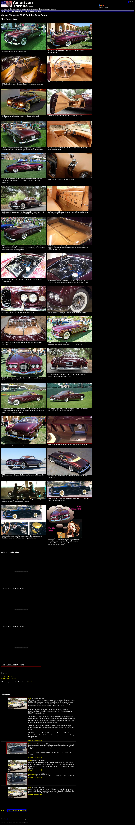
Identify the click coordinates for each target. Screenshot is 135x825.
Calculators (33, 11)
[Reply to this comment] (35, 740)
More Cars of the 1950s (8, 677)
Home (3, 11)
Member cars (19, 11)
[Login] (3, 812)
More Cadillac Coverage (8, 678)
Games (27, 11)
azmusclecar (32, 743)
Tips (39, 11)
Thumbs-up (31, 682)
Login (12, 11)
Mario (30, 698)
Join (8, 11)
